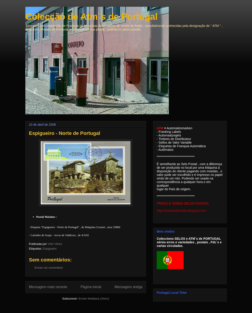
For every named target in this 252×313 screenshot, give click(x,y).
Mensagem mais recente (48, 287)
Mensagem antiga (128, 287)
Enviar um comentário (49, 267)
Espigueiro (49, 248)
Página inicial (90, 287)
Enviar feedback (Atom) (94, 298)
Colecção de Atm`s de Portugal (91, 17)
